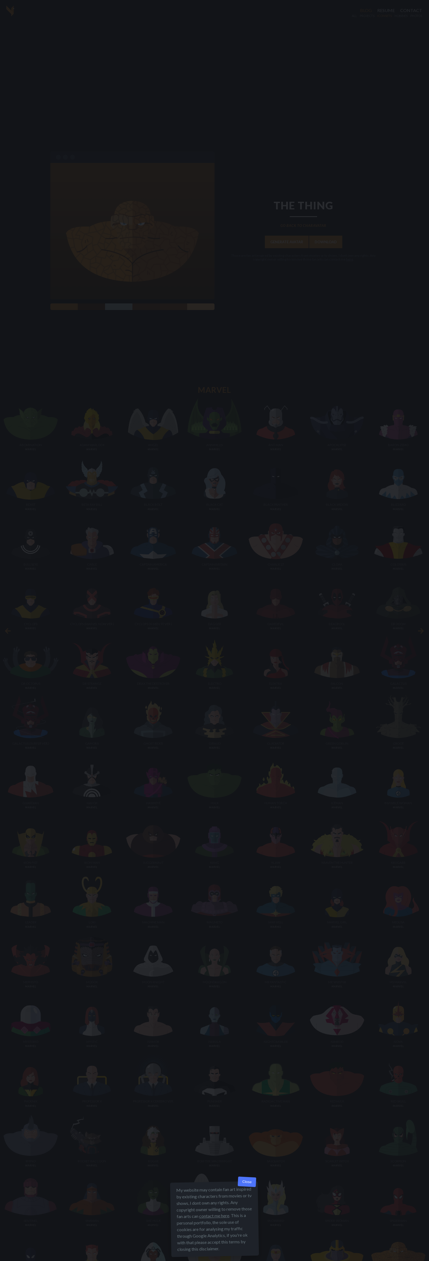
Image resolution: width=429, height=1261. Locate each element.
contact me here (214, 1216)
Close (247, 1182)
